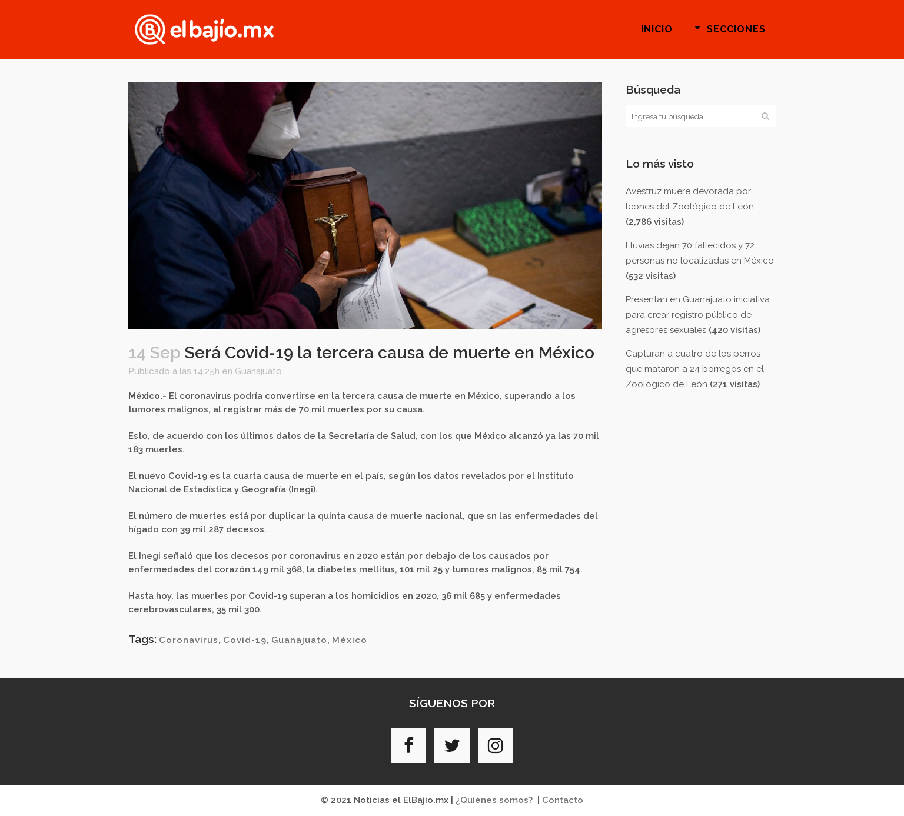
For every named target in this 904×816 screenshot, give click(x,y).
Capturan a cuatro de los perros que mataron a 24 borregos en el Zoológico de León (695, 368)
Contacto (562, 800)
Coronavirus (188, 640)
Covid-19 (245, 640)
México (349, 640)
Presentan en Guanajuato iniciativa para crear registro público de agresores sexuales (698, 314)
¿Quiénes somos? (494, 800)
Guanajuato (258, 371)
